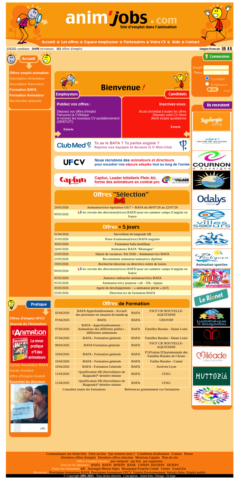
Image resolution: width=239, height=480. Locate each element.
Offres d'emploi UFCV (27, 318)
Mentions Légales (147, 457)
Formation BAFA (23, 89)
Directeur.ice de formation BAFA (132, 293)
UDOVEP (166, 320)
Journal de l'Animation (29, 342)
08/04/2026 (62, 345)
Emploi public (196, 472)
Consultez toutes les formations (84, 389)
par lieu (136, 461)
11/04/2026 (62, 373)
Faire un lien (97, 453)
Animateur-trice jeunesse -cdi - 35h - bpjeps (132, 283)
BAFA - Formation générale (102, 338)
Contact (176, 453)
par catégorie (120, 461)
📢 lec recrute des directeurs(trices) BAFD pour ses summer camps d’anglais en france (132, 214)
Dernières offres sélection (115, 457)
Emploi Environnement (149, 472)
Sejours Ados (176, 472)
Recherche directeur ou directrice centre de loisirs (132, 264)
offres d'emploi (72, 48)
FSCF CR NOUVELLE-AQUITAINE (166, 312)
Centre (165, 468)
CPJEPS (144, 465)
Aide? (227, 90)
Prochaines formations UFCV (111, 472)
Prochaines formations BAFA (69, 472)
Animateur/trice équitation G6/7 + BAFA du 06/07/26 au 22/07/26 (132, 207)
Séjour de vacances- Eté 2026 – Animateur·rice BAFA (132, 254)
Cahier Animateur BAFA (29, 365)
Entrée (68, 129)
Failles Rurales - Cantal (166, 361)
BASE (131, 465)
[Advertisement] (30, 203)
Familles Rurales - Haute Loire (166, 329)
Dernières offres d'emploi (78, 457)
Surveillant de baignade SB (132, 234)
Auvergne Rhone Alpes (103, 468)
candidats (23, 48)
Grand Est (179, 468)
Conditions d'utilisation (153, 453)
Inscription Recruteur (27, 84)
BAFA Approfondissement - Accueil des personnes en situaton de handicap (102, 312)
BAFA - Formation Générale (101, 366)
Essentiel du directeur (29, 406)
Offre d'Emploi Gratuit (27, 376)
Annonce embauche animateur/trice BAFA (132, 278)
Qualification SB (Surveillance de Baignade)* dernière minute (102, 373)
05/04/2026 (62, 313)
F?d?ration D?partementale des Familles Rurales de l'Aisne (166, 354)
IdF (83, 468)
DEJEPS (173, 465)
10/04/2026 (62, 354)
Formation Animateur (27, 95)
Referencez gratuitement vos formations (151, 389)
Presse (188, 453)
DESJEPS (158, 465)
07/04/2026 (62, 320)
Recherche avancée (26, 101)
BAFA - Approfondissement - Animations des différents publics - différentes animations (102, 328)
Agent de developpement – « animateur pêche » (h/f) (132, 288)
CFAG (166, 373)
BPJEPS (119, 465)
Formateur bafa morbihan (132, 244)
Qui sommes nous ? (121, 453)
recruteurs (47, 48)
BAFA (135, 313)
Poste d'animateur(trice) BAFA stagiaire (132, 239)
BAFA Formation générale (102, 345)
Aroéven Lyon (166, 366)
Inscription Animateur (27, 78)
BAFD (106, 465)
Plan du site (170, 457)
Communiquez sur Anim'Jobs (66, 453)
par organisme (152, 461)
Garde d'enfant (22, 370)
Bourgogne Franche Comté (140, 468)
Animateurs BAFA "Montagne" (132, 249)
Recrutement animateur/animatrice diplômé (132, 259)
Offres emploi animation (29, 73)
